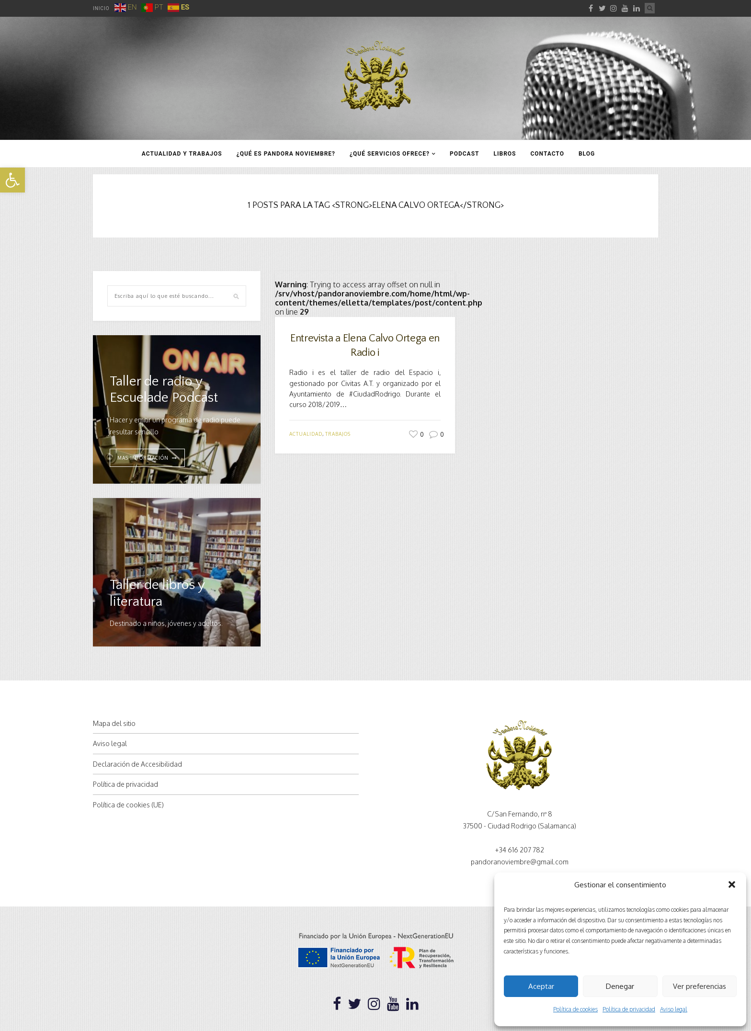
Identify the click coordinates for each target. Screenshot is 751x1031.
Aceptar (541, 986)
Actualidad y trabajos (182, 153)
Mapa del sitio (114, 723)
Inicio (101, 8)
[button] (12, 180)
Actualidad (305, 434)
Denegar (620, 986)
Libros (504, 153)
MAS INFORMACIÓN (143, 458)
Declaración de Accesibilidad (137, 764)
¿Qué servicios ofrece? (390, 153)
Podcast (464, 153)
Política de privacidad (629, 1009)
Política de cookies (575, 1009)
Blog (587, 153)
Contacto (547, 153)
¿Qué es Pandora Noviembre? (286, 153)
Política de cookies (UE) (128, 805)
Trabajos (338, 434)
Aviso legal (673, 1009)
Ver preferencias (699, 986)
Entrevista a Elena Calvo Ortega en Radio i (365, 345)
